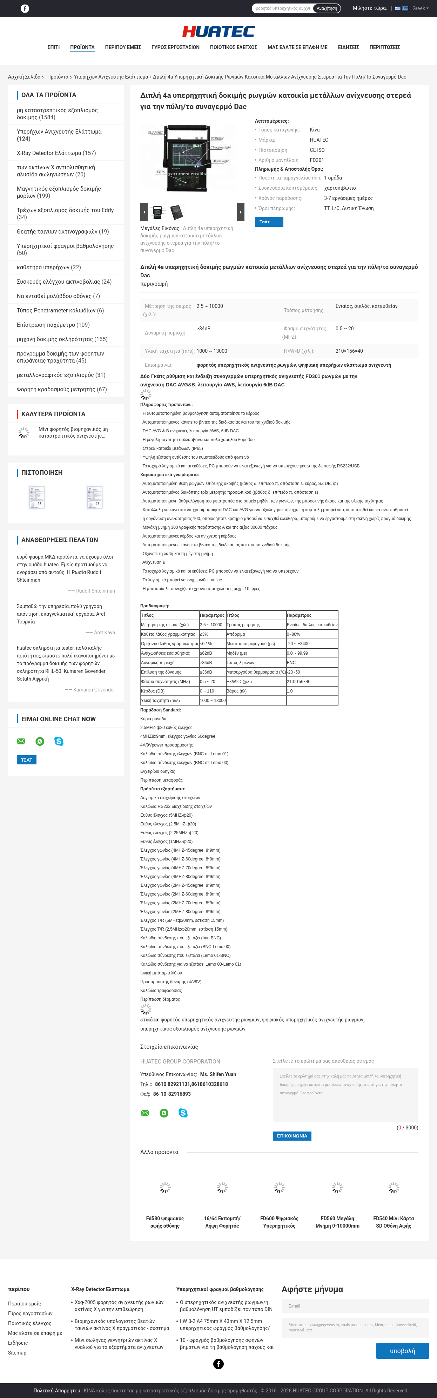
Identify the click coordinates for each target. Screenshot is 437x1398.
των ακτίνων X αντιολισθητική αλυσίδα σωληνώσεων (56, 171)
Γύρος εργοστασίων (176, 47)
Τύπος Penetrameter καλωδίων (56, 310)
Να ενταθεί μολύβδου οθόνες (54, 296)
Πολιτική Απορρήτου (57, 1390)
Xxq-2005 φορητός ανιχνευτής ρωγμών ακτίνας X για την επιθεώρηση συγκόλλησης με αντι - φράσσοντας (119, 1306)
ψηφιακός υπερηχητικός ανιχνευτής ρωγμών (312, 1019)
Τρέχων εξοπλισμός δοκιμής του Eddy (65, 210)
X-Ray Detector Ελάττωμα (49, 153)
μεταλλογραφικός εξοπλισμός (55, 375)
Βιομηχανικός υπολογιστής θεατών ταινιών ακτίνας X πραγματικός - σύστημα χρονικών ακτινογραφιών (122, 1325)
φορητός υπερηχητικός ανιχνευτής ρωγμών (210, 1019)
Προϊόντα (82, 47)
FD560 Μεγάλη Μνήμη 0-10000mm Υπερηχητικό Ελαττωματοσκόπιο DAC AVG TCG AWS (337, 1222)
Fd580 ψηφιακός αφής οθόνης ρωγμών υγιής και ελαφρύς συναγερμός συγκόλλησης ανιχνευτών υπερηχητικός (164, 1222)
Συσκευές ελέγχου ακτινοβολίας (58, 281)
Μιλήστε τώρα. (370, 8)
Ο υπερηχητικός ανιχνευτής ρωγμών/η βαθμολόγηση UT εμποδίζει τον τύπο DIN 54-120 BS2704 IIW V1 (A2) (226, 1306)
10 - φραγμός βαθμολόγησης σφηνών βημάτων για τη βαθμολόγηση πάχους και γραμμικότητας (227, 1344)
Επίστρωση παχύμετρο (46, 325)
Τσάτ (265, 221)
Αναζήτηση (327, 8)
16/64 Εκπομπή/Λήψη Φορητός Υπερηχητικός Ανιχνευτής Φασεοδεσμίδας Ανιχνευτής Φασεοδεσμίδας (222, 1222)
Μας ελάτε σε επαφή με (298, 47)
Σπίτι (54, 47)
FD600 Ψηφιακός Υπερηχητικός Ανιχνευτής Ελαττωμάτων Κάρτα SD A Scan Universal (279, 1222)
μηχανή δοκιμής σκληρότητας (55, 339)
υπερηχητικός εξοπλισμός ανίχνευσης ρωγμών (193, 1029)
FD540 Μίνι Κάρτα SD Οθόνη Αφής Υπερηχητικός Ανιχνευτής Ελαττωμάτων (394, 1222)
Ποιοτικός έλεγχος (233, 47)
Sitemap (17, 1353)
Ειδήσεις (348, 47)
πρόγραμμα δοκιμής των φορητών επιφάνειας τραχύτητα (60, 357)
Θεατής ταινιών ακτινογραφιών (57, 231)
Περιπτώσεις (385, 47)
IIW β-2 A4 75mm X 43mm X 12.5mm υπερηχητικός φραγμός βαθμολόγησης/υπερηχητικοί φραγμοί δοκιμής (225, 1325)
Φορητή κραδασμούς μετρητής (56, 389)
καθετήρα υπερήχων (43, 267)
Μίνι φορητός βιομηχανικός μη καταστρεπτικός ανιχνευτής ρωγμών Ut (73, 435)
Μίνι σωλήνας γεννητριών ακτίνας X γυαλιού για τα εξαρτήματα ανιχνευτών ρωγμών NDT (119, 1344)
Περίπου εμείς (123, 47)
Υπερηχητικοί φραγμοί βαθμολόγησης (65, 246)
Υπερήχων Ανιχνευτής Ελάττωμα (111, 77)
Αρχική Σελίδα (24, 77)
